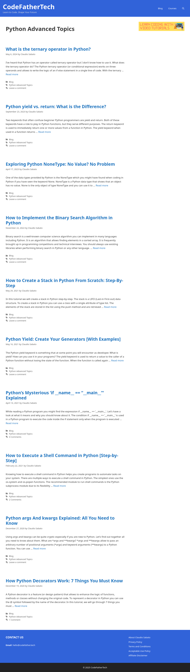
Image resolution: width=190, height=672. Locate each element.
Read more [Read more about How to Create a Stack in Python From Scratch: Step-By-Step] (110, 307)
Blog (160, 8)
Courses (172, 8)
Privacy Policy (135, 641)
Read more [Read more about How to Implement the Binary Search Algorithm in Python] (99, 248)
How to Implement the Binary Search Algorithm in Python (59, 220)
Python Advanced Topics (20, 85)
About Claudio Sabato (139, 637)
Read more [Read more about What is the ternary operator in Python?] (12, 74)
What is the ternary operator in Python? (48, 49)
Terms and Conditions (140, 646)
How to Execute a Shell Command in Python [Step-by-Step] (62, 457)
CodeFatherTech (29, 6)
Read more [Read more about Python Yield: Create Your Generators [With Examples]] (117, 360)
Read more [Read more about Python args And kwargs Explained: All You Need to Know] (39, 548)
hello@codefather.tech (24, 645)
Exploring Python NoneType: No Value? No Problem (60, 164)
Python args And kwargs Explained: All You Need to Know (60, 520)
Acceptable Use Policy (139, 651)
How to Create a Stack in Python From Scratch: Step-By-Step (64, 282)
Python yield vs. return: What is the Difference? (56, 106)
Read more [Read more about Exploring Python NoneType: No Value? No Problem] (102, 185)
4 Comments (15, 437)
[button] (183, 8)
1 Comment (14, 619)
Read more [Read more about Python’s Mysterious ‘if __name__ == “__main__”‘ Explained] (12, 423)
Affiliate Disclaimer (138, 655)
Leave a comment (17, 88)
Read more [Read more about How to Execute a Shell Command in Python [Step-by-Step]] (59, 485)
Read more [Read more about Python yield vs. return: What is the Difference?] (44, 131)
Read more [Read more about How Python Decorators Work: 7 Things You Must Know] (21, 606)
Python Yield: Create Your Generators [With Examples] (63, 339)
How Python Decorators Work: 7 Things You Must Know (64, 581)
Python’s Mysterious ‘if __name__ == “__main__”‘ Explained (55, 395)
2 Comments (15, 499)
